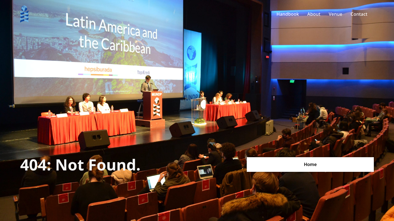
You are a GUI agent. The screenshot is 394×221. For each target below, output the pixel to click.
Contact (359, 14)
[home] (24, 14)
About (314, 14)
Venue (335, 14)
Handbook (288, 14)
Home (310, 164)
